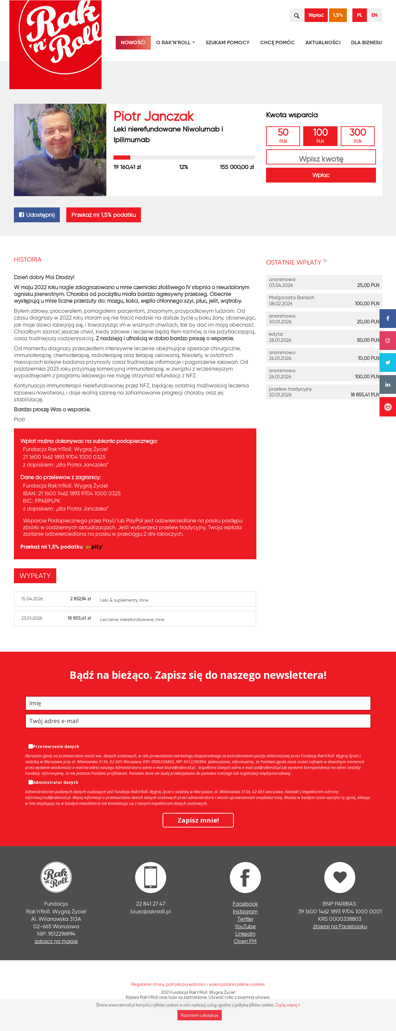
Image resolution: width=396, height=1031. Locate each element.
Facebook (245, 903)
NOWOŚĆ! (133, 42)
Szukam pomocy (228, 42)
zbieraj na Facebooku (340, 926)
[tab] (37, 575)
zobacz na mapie (56, 941)
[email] (198, 721)
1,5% (338, 15)
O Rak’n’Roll (177, 43)
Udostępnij (37, 214)
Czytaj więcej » (287, 1004)
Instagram (245, 911)
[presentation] (35, 575)
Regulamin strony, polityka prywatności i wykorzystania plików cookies (198, 984)
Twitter (245, 918)
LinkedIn (245, 933)
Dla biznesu (366, 42)
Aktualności (322, 42)
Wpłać (316, 15)
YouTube (245, 926)
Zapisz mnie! (198, 820)
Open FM (245, 941)
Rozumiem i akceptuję (200, 1015)
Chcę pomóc (277, 42)
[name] (198, 703)
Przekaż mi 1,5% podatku (103, 214)
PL (359, 15)
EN (374, 15)
